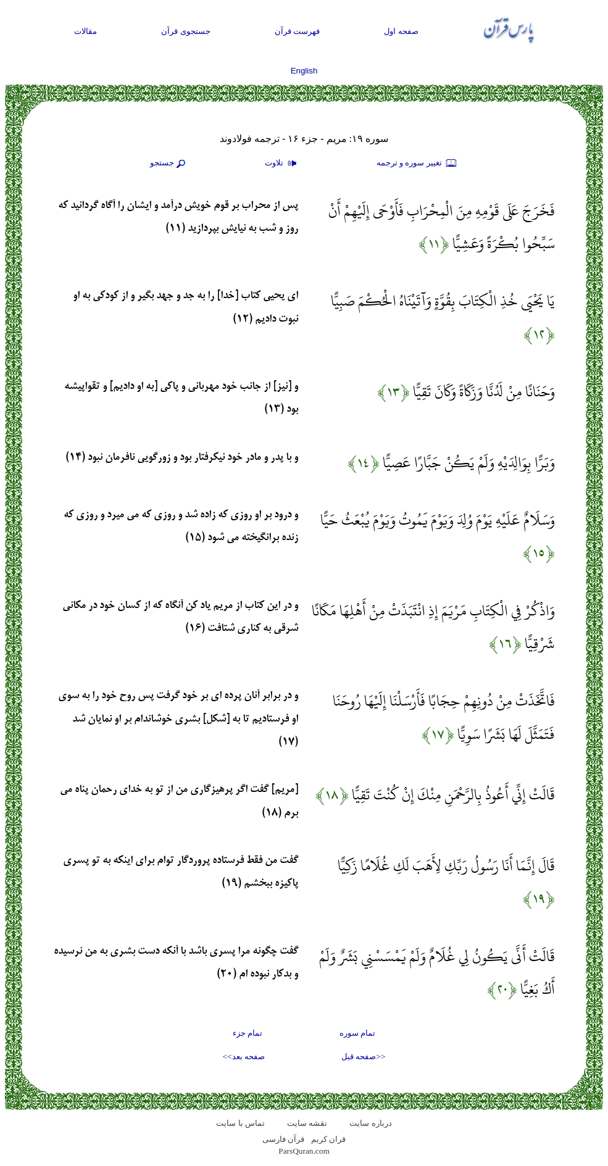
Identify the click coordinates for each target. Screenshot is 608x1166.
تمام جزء (247, 1033)
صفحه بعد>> (244, 1056)
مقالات (85, 31)
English (304, 70)
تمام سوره (357, 1033)
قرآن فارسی (283, 1139)
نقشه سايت (307, 1123)
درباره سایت (370, 1123)
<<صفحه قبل (363, 1056)
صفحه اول (401, 31)
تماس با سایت (240, 1123)
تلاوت (282, 163)
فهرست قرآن (297, 31)
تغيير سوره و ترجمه (417, 163)
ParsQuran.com (304, 1151)
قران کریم (328, 1139)
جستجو (169, 163)
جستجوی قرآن (185, 31)
